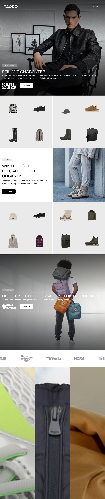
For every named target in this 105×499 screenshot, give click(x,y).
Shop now (26, 86)
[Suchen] (89, 7)
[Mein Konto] (93, 7)
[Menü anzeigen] (101, 7)
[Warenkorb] (97, 7)
